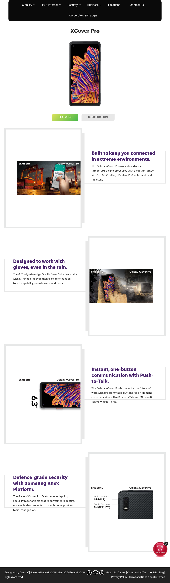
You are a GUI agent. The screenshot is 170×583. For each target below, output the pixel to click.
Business (92, 5)
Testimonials (149, 573)
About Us (110, 573)
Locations (114, 5)
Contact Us (137, 5)
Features (65, 117)
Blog (161, 573)
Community (134, 573)
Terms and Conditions (141, 577)
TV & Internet (50, 5)
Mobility (27, 5)
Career (122, 573)
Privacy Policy (119, 577)
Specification (98, 117)
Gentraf (24, 573)
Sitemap (160, 577)
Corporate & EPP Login (83, 15)
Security (73, 5)
